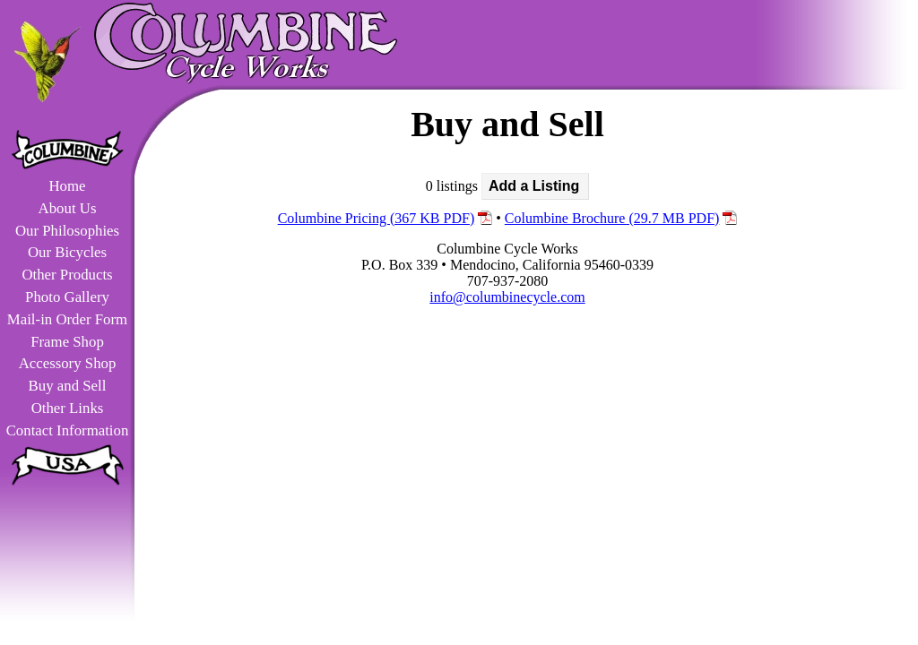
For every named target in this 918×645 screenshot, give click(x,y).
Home (66, 185)
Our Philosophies (67, 230)
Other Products (67, 274)
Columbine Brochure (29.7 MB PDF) (612, 218)
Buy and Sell (68, 385)
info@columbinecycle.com (507, 297)
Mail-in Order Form (67, 319)
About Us (68, 208)
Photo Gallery (67, 296)
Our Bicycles (67, 252)
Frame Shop (67, 341)
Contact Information (67, 430)
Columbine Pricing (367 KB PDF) (376, 218)
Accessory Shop (68, 363)
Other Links (67, 408)
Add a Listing (534, 186)
